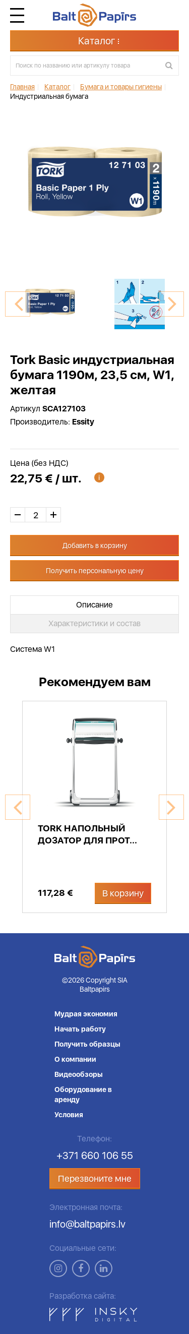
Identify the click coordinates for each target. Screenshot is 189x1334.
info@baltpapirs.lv (87, 1224)
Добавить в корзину (94, 545)
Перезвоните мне (95, 1178)
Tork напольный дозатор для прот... (87, 834)
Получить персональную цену (95, 571)
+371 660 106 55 (94, 1155)
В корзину (123, 893)
